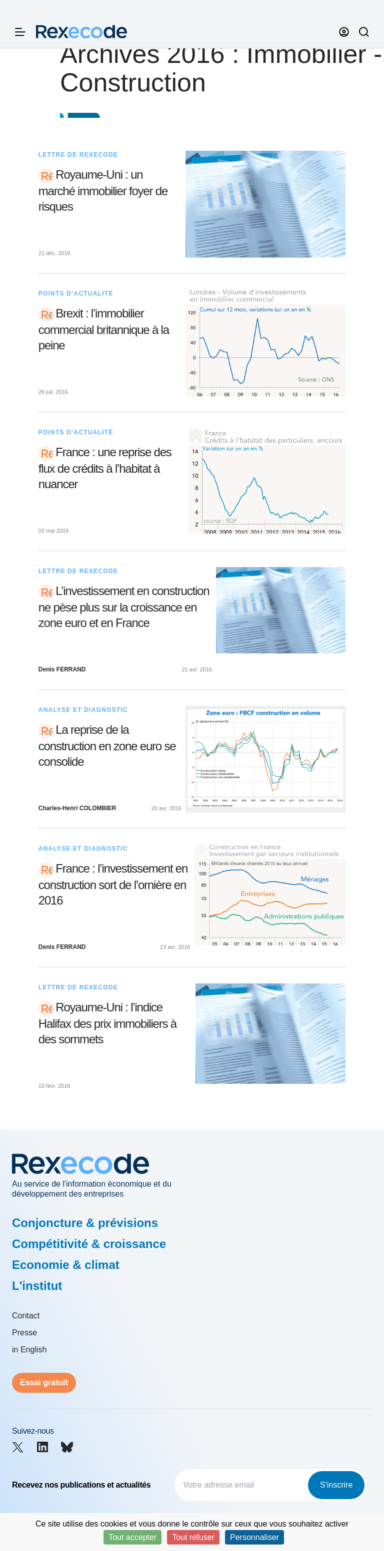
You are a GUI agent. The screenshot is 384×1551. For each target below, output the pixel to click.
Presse (24, 1332)
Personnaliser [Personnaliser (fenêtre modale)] (254, 1537)
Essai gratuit (44, 1382)
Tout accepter (132, 1537)
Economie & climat (66, 1264)
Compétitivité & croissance (89, 1243)
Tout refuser (193, 1537)
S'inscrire (336, 1485)
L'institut (37, 1285)
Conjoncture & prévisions (85, 1223)
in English (29, 1349)
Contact (26, 1315)
